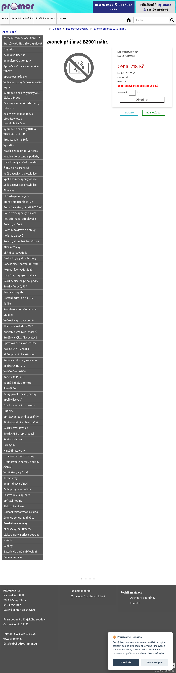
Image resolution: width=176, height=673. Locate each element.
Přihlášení (147, 5)
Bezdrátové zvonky (77, 28)
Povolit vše (126, 662)
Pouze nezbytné (154, 662)
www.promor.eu (12, 638)
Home (5, 18)
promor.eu (168, 670)
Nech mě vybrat (156, 653)
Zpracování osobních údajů (88, 596)
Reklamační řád (81, 591)
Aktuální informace (45, 18)
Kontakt (61, 18)
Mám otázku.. (153, 112)
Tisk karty (128, 112)
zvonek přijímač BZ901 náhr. (110, 28)
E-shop (57, 28)
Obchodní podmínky (22, 18)
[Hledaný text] (151, 20)
